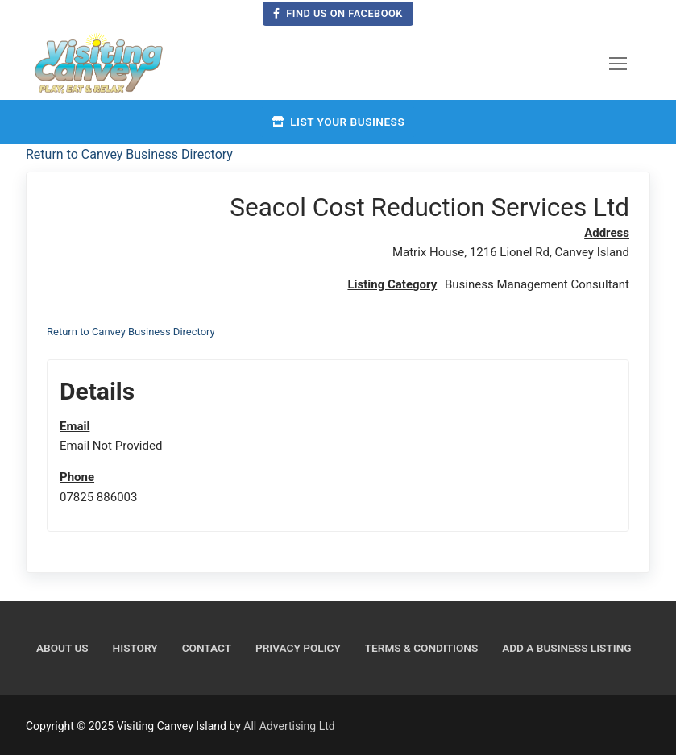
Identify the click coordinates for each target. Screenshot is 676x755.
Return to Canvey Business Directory (129, 154)
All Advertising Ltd (288, 726)
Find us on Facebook (338, 13)
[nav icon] (618, 64)
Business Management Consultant (537, 284)
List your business (338, 121)
